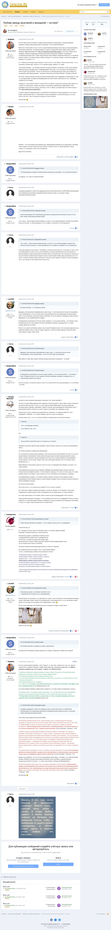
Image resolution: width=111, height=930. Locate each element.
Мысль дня (6, 886)
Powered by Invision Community (55, 927)
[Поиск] (88, 11)
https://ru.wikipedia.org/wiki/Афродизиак (49, 51)
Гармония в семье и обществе (25, 32)
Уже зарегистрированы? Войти (87, 5)
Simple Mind (91, 33)
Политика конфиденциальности (50, 924)
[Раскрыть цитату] (21, 168)
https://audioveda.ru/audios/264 (30, 89)
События (25, 11)
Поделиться (59, 31)
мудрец (90, 38)
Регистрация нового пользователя (23, 866)
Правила (41, 11)
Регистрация (104, 4)
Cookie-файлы (66, 924)
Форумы (17, 12)
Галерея (33, 11)
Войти (58, 864)
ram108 (104, 33)
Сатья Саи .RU (7, 11)
